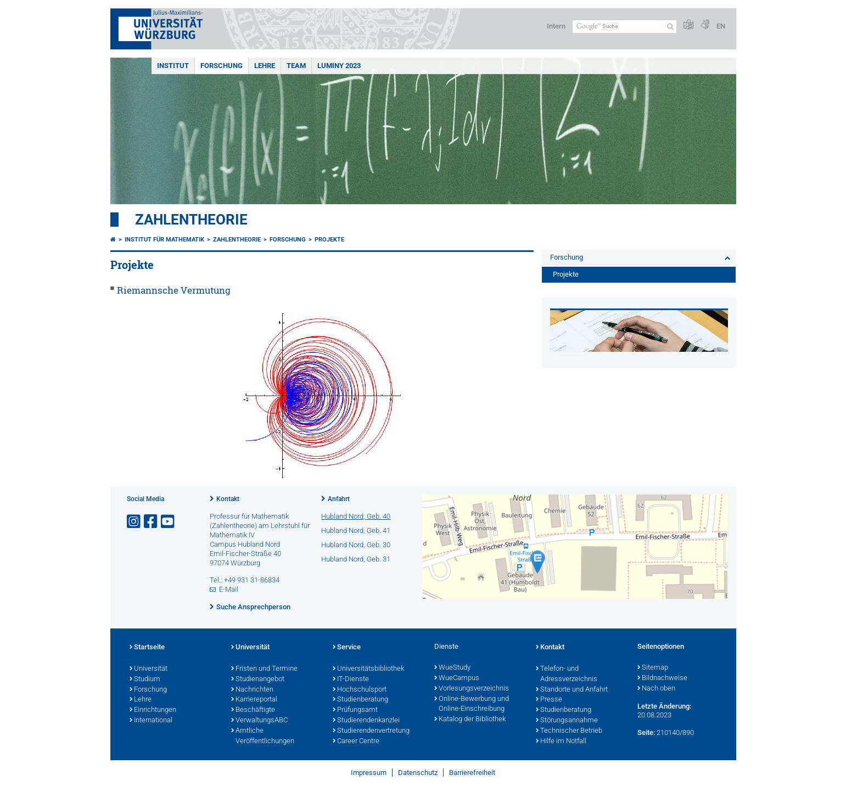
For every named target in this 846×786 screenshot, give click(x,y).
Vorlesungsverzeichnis (471, 689)
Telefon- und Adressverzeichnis (566, 674)
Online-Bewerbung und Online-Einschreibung (471, 704)
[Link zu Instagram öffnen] (134, 521)
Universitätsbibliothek (368, 669)
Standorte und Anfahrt (572, 690)
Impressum (368, 772)
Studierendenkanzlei (366, 721)
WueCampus (456, 678)
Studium (145, 679)
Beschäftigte (253, 710)
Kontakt (227, 499)
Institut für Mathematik (164, 239)
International (151, 721)
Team (296, 65)
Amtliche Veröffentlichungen (262, 736)
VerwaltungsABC (259, 721)
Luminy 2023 (339, 65)
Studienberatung (360, 700)
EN (720, 26)
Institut (173, 65)
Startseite (147, 648)
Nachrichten (252, 690)
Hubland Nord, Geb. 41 (355, 530)
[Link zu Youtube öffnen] (168, 521)
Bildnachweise (662, 678)
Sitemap (652, 668)
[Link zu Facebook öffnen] (151, 521)
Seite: (646, 732)
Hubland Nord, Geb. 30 (355, 545)
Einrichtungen (153, 710)
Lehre (264, 65)
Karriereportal (254, 700)
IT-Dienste (351, 679)
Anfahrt (339, 499)
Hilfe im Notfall (561, 741)
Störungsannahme (567, 721)
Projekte (329, 239)
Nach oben (656, 689)
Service (347, 648)
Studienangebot (257, 679)
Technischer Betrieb (569, 731)
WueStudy (452, 668)
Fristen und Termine (264, 669)
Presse (549, 700)
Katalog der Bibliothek (470, 720)
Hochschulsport (359, 690)
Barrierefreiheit (472, 772)
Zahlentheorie (191, 219)
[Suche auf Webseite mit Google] (624, 26)
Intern (556, 26)
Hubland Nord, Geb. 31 (355, 559)
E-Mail (228, 589)
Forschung (221, 65)
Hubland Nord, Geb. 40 (355, 516)
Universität (148, 669)
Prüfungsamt (355, 710)
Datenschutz (418, 772)
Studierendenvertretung (371, 731)
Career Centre (356, 741)
